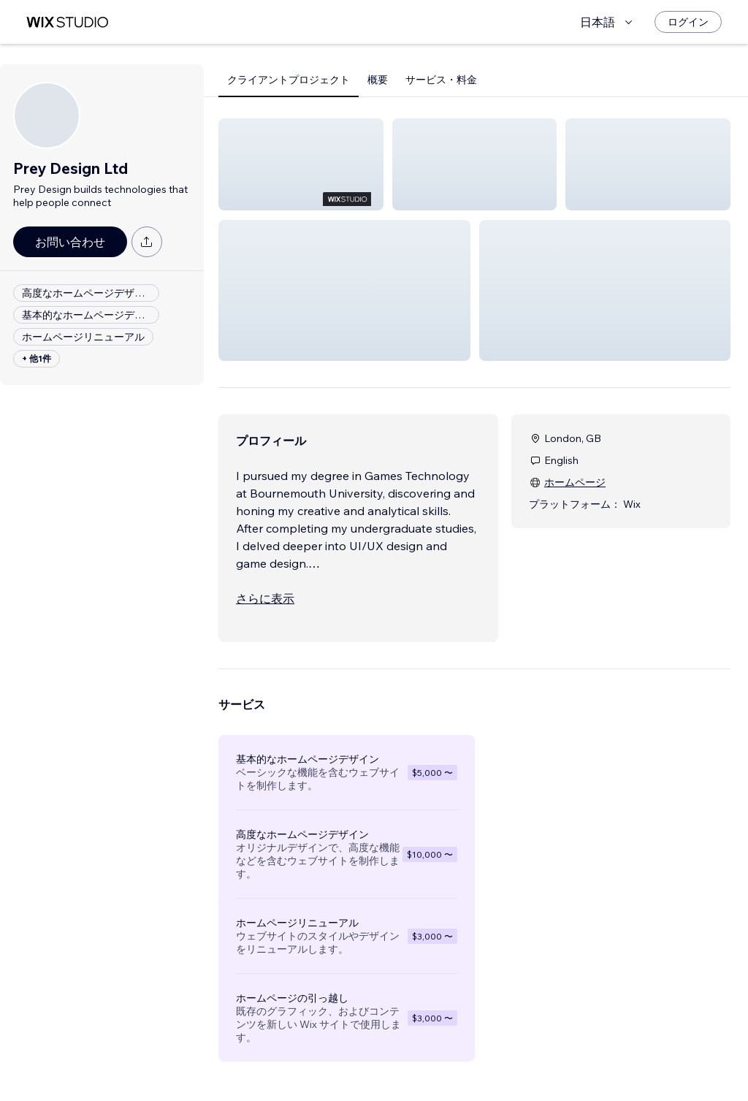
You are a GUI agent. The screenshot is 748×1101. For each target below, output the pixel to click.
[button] (300, 164)
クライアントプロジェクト (288, 79)
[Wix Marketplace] (67, 22)
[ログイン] (688, 22)
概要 (377, 79)
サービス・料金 (441, 79)
